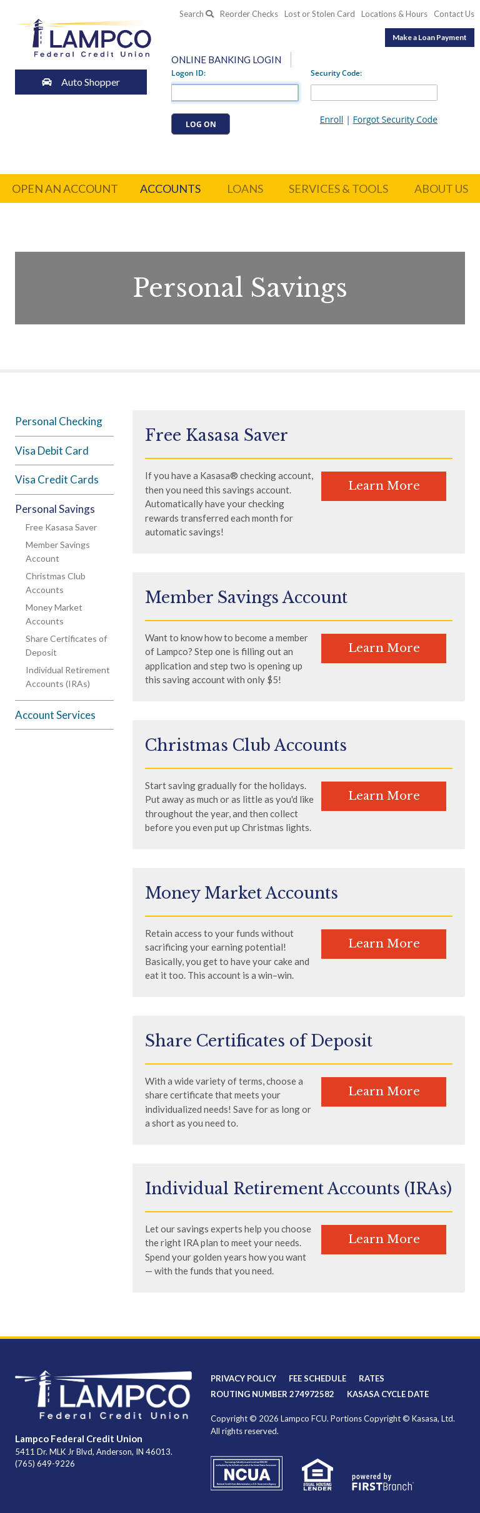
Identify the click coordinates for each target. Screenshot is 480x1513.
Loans (245, 188)
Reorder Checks (249, 14)
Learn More (384, 486)
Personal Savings (55, 508)
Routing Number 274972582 (272, 1394)
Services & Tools (338, 188)
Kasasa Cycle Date (388, 1394)
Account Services (55, 714)
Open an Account (65, 188)
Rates (371, 1378)
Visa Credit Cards (57, 479)
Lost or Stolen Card (319, 14)
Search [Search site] (196, 14)
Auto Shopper (84, 82)
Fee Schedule (317, 1378)
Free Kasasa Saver (61, 527)
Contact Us (454, 14)
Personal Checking (58, 421)
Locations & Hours (394, 14)
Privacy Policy (243, 1378)
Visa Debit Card (52, 450)
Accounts (170, 188)
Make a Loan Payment (429, 37)
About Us (441, 188)
